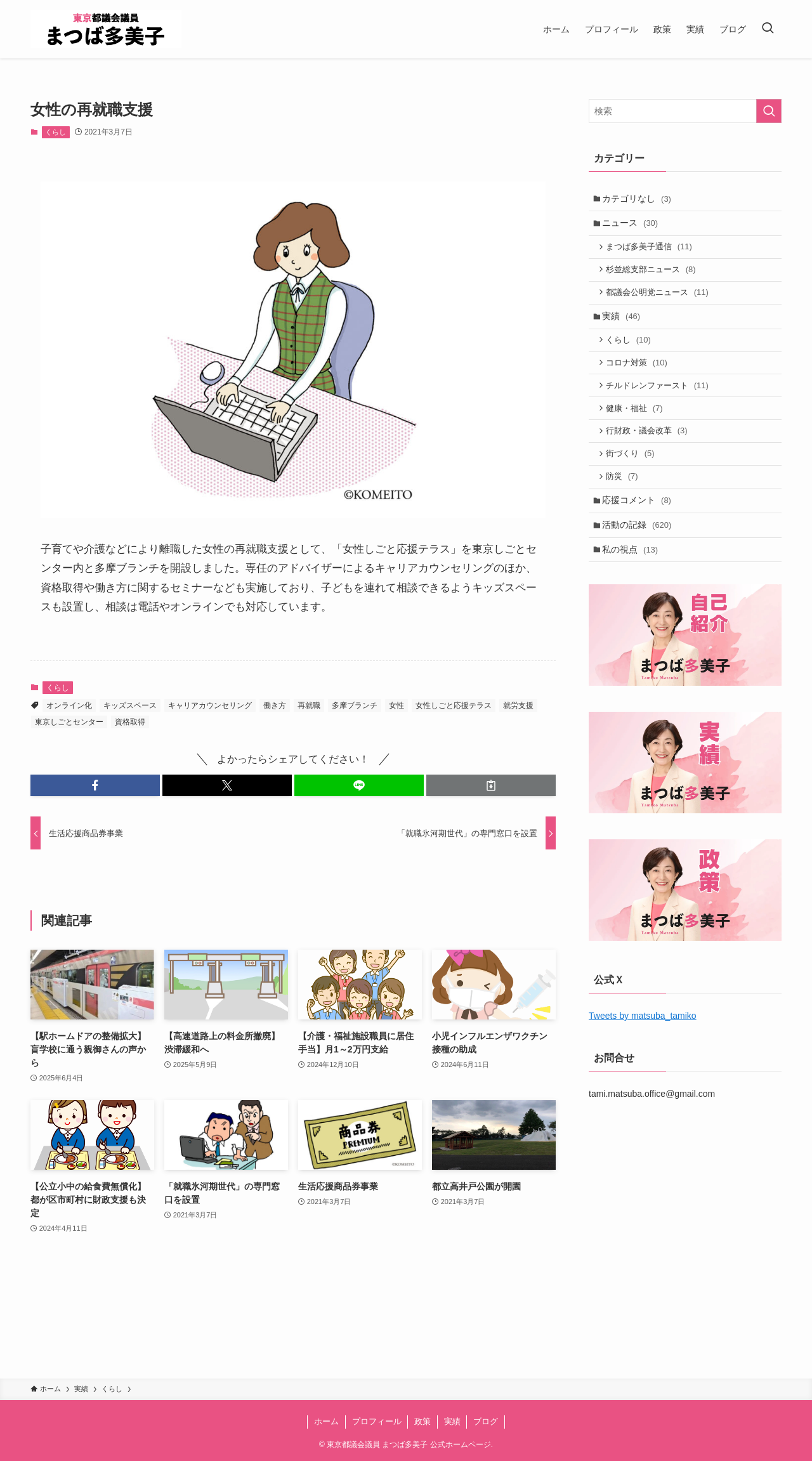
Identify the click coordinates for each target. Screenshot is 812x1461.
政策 (422, 1421)
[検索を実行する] (769, 111)
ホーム (326, 1421)
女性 (396, 705)
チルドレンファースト (660, 399)
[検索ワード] (685, 111)
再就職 (309, 705)
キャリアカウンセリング (210, 705)
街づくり (633, 473)
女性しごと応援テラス (454, 705)
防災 (625, 497)
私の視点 (632, 575)
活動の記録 (639, 549)
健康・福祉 (637, 424)
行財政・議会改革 (649, 448)
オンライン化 (69, 705)
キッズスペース (130, 705)
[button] (95, 785)
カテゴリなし (639, 199)
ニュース (632, 226)
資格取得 (130, 721)
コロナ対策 (640, 375)
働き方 (274, 705)
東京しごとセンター (69, 721)
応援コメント (639, 523)
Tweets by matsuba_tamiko (643, 1043)
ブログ (485, 1421)
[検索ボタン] (768, 29)
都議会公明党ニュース (660, 300)
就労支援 (518, 705)
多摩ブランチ (354, 705)
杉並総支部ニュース (653, 275)
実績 (624, 325)
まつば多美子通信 (652, 251)
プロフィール (377, 1421)
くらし (55, 132)
